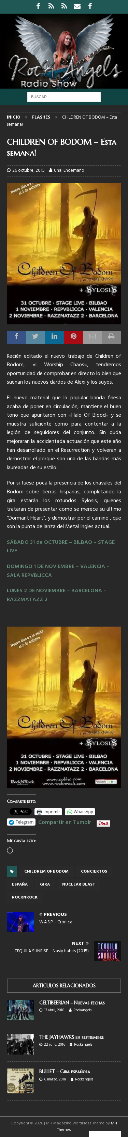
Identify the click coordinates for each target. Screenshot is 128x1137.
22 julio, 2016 (54, 1045)
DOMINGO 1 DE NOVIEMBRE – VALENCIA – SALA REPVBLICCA (58, 571)
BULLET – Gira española (64, 1072)
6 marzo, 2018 (55, 1079)
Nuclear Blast (78, 884)
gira (45, 884)
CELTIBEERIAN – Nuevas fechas (72, 1003)
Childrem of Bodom (46, 871)
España (20, 884)
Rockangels (82, 1010)
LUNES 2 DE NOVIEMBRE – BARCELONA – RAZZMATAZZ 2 (56, 595)
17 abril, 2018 (54, 1010)
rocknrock (25, 897)
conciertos (94, 871)
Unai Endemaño (69, 170)
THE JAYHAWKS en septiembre (71, 1037)
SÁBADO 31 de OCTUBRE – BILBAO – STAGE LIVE (61, 547)
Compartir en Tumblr (64, 821)
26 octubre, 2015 (28, 170)
